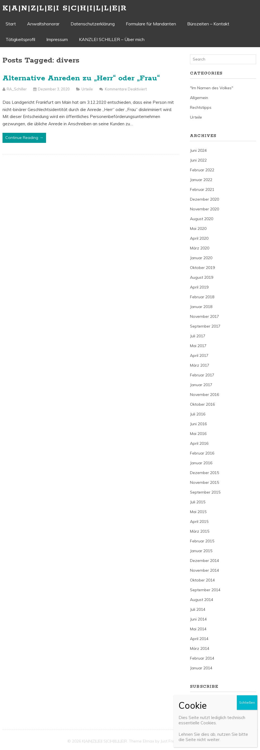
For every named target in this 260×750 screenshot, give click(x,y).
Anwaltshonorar (43, 24)
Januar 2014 (201, 667)
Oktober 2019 (202, 267)
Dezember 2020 (204, 199)
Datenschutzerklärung (93, 24)
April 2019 (199, 287)
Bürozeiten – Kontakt (208, 24)
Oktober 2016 (202, 404)
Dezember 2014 (204, 560)
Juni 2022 (198, 160)
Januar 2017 (201, 384)
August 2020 (201, 218)
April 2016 (199, 443)
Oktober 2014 (202, 580)
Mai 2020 (198, 228)
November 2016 (204, 394)
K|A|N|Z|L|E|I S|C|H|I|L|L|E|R (65, 8)
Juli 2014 (197, 609)
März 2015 (199, 531)
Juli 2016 (197, 414)
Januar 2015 (201, 550)
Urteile (87, 89)
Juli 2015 (197, 501)
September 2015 (205, 492)
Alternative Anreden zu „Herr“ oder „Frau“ (81, 78)
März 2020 (199, 248)
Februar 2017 (202, 375)
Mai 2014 (198, 628)
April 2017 (199, 355)
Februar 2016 (202, 453)
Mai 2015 (198, 511)
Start (11, 24)
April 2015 (199, 521)
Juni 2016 (198, 423)
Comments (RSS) (206, 710)
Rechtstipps (200, 107)
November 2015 (204, 482)
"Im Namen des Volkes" (211, 87)
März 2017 (199, 365)
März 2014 (199, 648)
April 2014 (199, 638)
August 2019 (201, 277)
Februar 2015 (202, 541)
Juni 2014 (198, 619)
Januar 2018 (201, 306)
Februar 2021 (202, 189)
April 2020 (199, 238)
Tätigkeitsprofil (20, 39)
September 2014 (205, 589)
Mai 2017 (198, 345)
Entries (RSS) (201, 701)
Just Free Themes (176, 741)
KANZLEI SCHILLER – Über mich (112, 39)
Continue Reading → (24, 137)
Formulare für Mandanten (151, 24)
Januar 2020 (201, 257)
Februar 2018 (202, 296)
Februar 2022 (202, 169)
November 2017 (204, 316)
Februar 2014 (202, 658)
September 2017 (205, 326)
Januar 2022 (201, 179)
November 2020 (204, 208)
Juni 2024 (198, 150)
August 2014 (201, 599)
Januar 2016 (201, 462)
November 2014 (204, 570)
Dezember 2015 (204, 472)
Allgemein (199, 97)
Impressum (57, 39)
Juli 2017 (197, 335)
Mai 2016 (198, 433)
